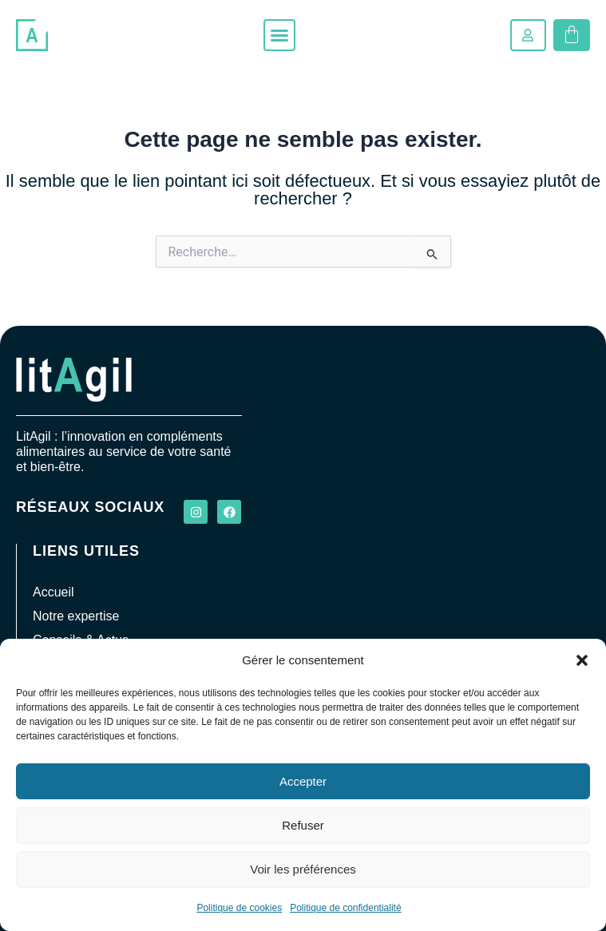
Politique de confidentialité (345, 907)
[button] (582, 660)
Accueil (53, 592)
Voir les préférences (303, 869)
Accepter (303, 781)
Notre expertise (76, 616)
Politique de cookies (239, 907)
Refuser (303, 825)
